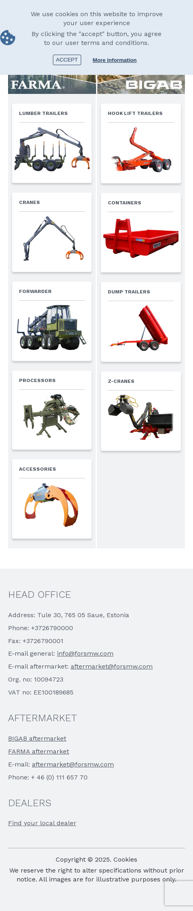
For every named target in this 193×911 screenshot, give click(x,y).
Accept (67, 60)
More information (115, 60)
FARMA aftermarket (38, 751)
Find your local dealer (42, 823)
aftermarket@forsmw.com (112, 666)
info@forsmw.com (85, 653)
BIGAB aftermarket (37, 738)
